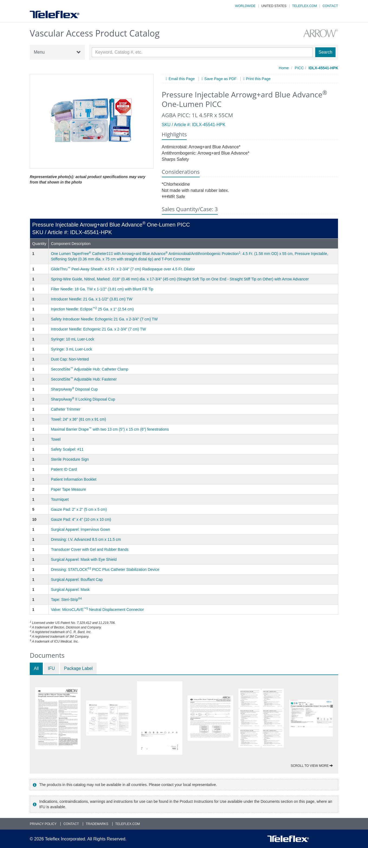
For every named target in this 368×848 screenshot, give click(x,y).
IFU (51, 668)
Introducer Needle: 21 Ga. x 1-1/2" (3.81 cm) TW (91, 299)
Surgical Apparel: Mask (70, 589)
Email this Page (182, 79)
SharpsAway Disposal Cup (74, 389)
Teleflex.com (304, 6)
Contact (330, 6)
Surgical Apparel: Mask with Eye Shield (84, 559)
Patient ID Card (64, 469)
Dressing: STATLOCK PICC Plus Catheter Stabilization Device (105, 569)
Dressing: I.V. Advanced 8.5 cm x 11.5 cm (86, 539)
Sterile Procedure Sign (70, 459)
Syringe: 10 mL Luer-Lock (72, 339)
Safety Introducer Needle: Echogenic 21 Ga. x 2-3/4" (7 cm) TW (104, 319)
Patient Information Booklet (73, 479)
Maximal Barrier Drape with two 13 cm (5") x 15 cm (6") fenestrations (110, 429)
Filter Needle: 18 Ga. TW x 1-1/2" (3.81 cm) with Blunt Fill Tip (102, 289)
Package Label (78, 668)
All (36, 668)
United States (274, 6)
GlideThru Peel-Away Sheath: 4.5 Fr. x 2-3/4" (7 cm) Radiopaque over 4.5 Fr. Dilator (123, 269)
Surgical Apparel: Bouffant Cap (77, 579)
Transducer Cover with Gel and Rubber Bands (90, 549)
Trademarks (97, 824)
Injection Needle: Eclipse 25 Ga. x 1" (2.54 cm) (92, 309)
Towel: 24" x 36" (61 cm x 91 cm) (78, 419)
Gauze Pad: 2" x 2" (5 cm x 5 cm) (79, 509)
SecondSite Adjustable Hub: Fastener (84, 379)
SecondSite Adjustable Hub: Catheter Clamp (89, 369)
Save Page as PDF (220, 79)
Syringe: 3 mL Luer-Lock (71, 349)
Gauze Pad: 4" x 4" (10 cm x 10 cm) (81, 519)
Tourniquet (59, 499)
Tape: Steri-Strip (66, 599)
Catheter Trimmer (65, 409)
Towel (56, 439)
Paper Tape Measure (68, 489)
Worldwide (245, 6)
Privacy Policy (43, 824)
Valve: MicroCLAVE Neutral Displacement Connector (97, 609)
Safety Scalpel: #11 (67, 449)
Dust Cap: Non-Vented (70, 359)
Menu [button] (57, 52)
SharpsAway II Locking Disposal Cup (83, 399)
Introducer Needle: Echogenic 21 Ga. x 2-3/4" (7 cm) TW (98, 329)
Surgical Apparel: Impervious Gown (80, 529)
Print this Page (258, 79)
